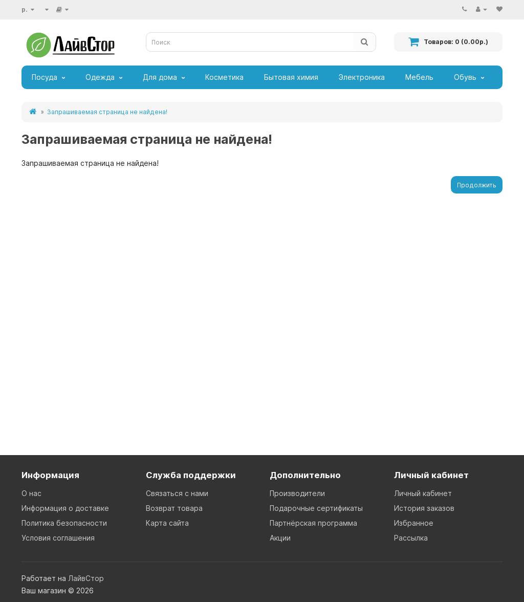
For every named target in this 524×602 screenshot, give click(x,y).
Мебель (419, 77)
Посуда (44, 77)
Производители (297, 493)
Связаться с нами (177, 493)
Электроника (362, 77)
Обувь (465, 77)
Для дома (160, 77)
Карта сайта (167, 523)
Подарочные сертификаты (316, 508)
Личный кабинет (423, 493)
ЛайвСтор (86, 578)
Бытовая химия (291, 77)
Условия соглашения (58, 537)
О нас (31, 493)
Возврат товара (174, 508)
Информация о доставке (65, 508)
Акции (280, 537)
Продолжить (476, 185)
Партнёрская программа (313, 523)
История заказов (424, 508)
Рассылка (411, 537)
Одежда (100, 77)
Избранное (413, 523)
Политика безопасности (64, 523)
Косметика (224, 77)
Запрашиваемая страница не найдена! (107, 112)
